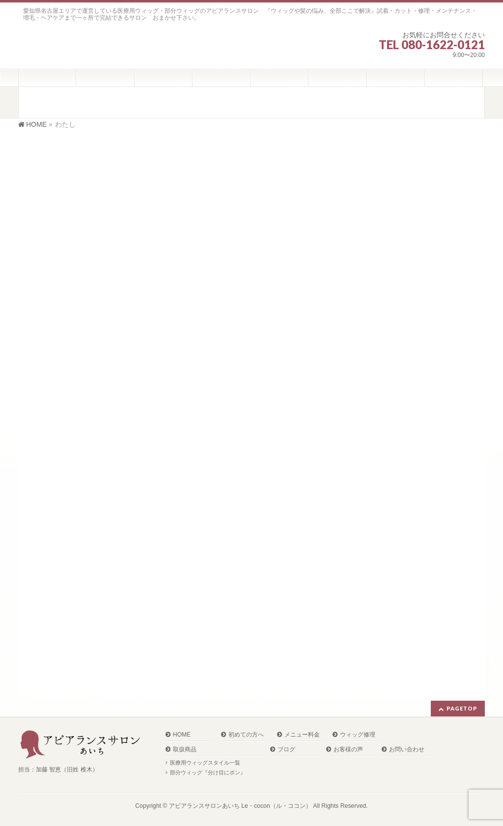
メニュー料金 (302, 735)
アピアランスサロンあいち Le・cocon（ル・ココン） (240, 805)
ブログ (286, 749)
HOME (182, 735)
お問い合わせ (406, 749)
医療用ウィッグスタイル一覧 (205, 763)
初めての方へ (246, 735)
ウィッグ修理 (357, 735)
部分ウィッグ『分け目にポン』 (208, 772)
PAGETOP (462, 708)
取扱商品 (184, 749)
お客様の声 (348, 749)
